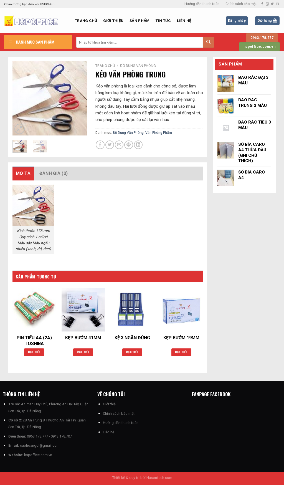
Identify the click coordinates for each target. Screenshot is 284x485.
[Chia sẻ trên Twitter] (109, 144)
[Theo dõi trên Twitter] (272, 4)
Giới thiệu (113, 20)
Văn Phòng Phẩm (158, 133)
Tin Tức (163, 20)
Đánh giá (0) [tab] (53, 173)
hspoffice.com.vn (38, 455)
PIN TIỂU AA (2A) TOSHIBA (34, 340)
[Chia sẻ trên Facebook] (100, 144)
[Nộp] (208, 42)
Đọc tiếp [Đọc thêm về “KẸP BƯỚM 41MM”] (83, 352)
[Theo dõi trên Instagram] (267, 4)
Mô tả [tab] (23, 173)
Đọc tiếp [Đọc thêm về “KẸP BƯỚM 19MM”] (181, 352)
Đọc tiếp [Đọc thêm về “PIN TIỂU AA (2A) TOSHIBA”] (34, 352)
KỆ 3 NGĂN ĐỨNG (132, 337)
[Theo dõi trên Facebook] (262, 4)
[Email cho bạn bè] (119, 144)
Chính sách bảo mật (241, 4)
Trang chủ (86, 20)
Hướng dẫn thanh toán (201, 4)
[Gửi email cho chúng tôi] (277, 4)
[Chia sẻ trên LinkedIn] (138, 144)
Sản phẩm (139, 20)
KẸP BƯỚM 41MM (83, 337)
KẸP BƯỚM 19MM (181, 337)
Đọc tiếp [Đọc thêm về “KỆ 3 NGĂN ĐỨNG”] (132, 352)
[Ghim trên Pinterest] (128, 144)
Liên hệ (184, 20)
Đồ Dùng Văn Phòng (138, 66)
